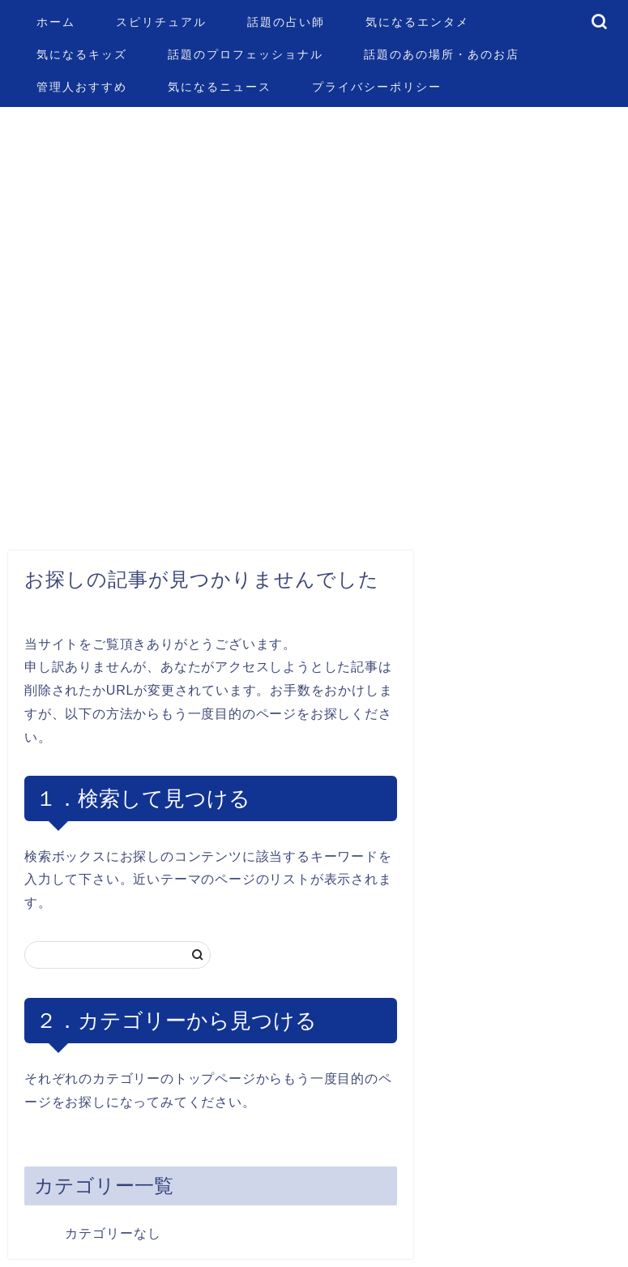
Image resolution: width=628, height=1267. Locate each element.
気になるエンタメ (417, 22)
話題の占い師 (286, 22)
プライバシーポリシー (377, 86)
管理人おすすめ (81, 86)
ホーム (55, 22)
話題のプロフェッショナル (245, 54)
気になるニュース (219, 86)
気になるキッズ (81, 54)
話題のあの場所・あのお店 (441, 54)
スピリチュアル (161, 22)
